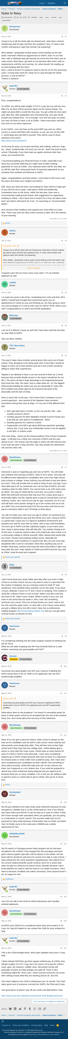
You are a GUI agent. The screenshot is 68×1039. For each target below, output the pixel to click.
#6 (66, 355)
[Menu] (4, 3)
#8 (66, 575)
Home (52, 1025)
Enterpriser (8, 17)
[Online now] (6, 90)
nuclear (54, 17)
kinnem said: (8, 699)
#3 (66, 241)
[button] (2, 1021)
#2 (66, 96)
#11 (65, 693)
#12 (65, 735)
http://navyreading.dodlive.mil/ (30, 611)
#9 (66, 636)
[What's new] (59, 3)
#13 (65, 802)
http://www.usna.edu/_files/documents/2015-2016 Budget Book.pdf (31, 996)
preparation (6, 20)
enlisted (34, 17)
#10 (65, 666)
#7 (66, 467)
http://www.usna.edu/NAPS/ (14, 140)
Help (46, 1025)
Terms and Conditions (52, 1034)
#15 (65, 897)
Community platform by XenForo (22, 1030)
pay (60, 17)
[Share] (62, 36)
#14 (65, 844)
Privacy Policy (36, 1034)
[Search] (64, 3)
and (12, 557)
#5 (66, 325)
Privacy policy (36, 1025)
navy (47, 17)
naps (41, 17)
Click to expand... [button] (34, 268)
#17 (65, 948)
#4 (66, 292)
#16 (65, 921)
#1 (66, 37)
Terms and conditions (21, 1025)
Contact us (6, 1025)
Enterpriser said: (9, 246)
